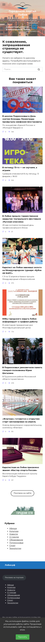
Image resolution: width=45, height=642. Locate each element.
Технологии (15, 548)
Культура (13, 531)
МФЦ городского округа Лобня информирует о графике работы (20, 320)
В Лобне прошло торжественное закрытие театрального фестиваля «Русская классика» (21, 219)
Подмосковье (16, 543)
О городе (14, 537)
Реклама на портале (14, 577)
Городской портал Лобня (22, 13)
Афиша (13, 528)
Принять (22, 637)
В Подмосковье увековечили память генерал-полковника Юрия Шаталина (22, 370)
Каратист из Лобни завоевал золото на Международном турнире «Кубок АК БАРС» (22, 270)
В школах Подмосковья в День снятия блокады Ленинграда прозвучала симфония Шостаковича (22, 119)
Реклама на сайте (22, 493)
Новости (13, 534)
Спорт (12, 545)
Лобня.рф (10, 565)
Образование (16, 540)
